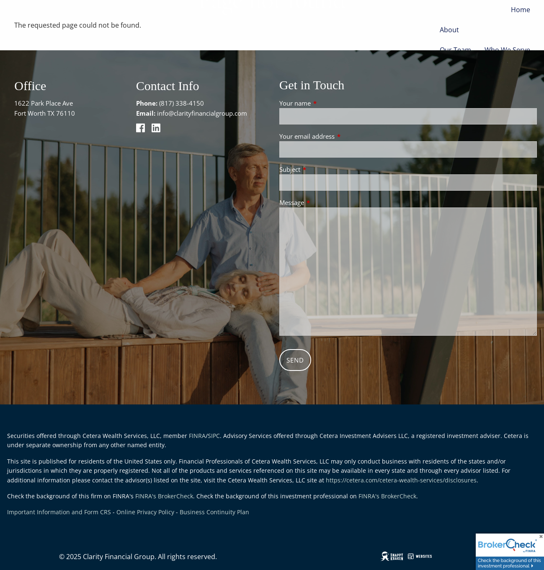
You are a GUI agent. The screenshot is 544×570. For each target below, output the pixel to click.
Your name (326, 103)
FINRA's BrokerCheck (164, 496)
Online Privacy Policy (145, 512)
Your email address (338, 136)
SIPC (214, 436)
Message (322, 202)
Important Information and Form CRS (59, 512)
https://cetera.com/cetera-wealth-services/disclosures (401, 480)
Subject (320, 169)
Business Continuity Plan (214, 512)
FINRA (197, 436)
